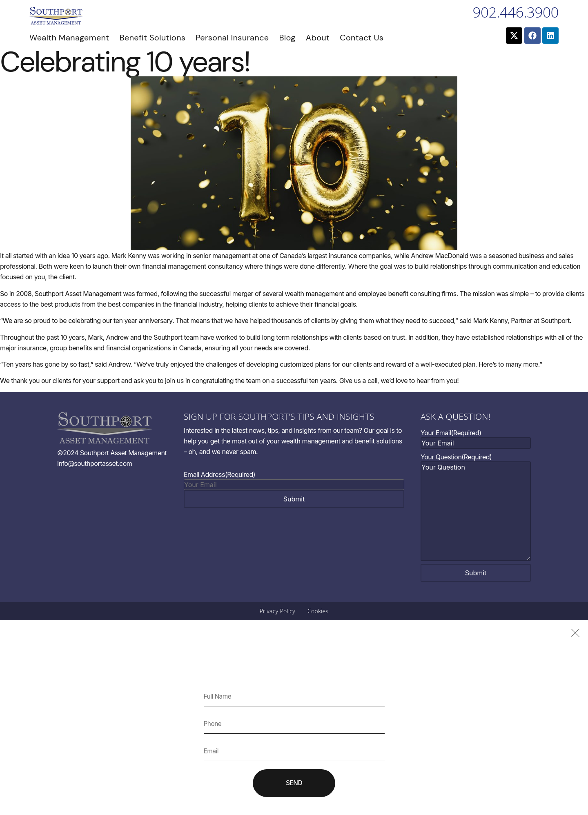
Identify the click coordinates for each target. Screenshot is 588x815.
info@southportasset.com (94, 463)
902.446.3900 (516, 12)
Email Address (219, 474)
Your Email (451, 433)
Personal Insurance (232, 37)
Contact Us (361, 37)
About (318, 37)
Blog (287, 37)
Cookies (317, 611)
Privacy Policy (277, 611)
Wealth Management (69, 37)
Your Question (456, 457)
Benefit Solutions (152, 37)
